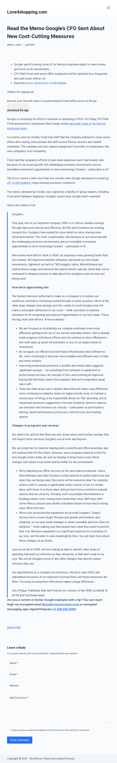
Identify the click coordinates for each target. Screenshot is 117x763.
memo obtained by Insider (42, 83)
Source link (14, 627)
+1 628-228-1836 (64, 609)
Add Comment (19, 698)
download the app (18, 110)
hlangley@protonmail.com (60, 604)
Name (14, 663)
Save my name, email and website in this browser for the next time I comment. (50, 730)
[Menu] (108, 7)
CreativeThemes (64, 758)
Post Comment (20, 740)
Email (14, 674)
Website (14, 685)
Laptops (30, 45)
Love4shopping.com (27, 12)
